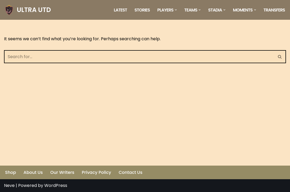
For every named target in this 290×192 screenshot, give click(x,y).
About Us (33, 172)
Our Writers (62, 172)
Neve (9, 185)
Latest (120, 10)
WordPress (55, 185)
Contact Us (130, 172)
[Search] (139, 56)
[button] (176, 10)
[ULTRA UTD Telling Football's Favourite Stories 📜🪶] (27, 10)
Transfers (274, 10)
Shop (10, 172)
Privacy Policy (96, 172)
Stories (142, 10)
